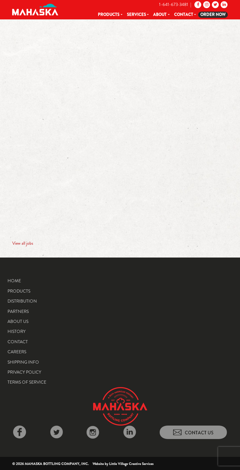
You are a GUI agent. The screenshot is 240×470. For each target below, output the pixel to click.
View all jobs (22, 243)
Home (14, 281)
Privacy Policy (24, 372)
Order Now (213, 15)
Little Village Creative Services (131, 463)
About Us (18, 321)
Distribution (22, 301)
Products (108, 15)
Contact (183, 15)
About (160, 15)
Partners (18, 311)
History (17, 331)
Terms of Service (27, 382)
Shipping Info (23, 362)
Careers (17, 352)
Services (136, 15)
